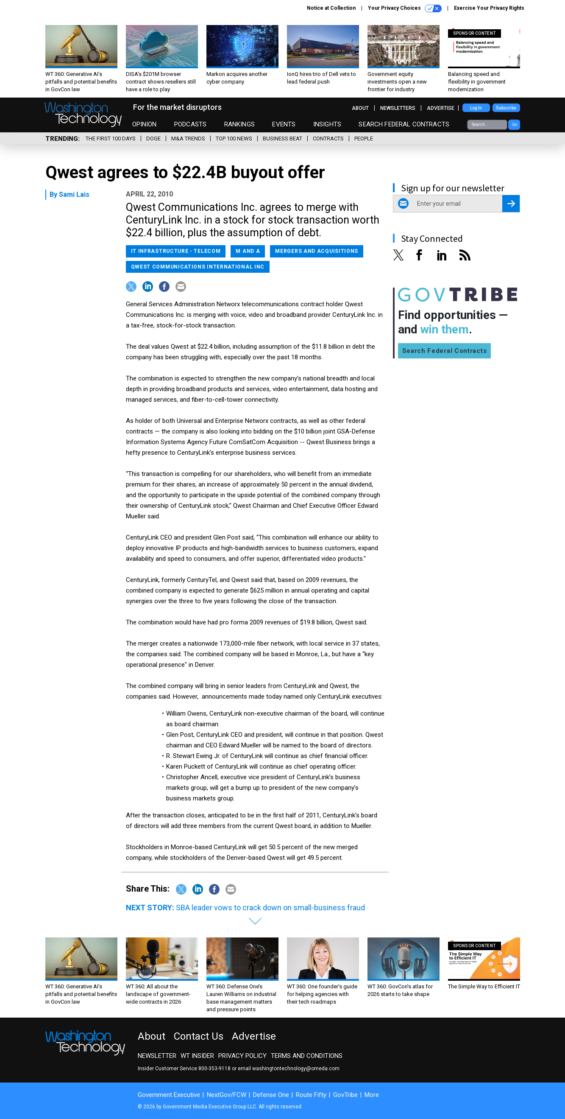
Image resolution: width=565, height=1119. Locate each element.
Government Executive (169, 1095)
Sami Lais (74, 194)
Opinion (144, 124)
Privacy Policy (242, 1056)
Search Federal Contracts (404, 124)
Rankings (239, 124)
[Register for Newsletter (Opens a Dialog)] (511, 203)
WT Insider (197, 1056)
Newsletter (157, 1056)
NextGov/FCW (226, 1095)
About (360, 108)
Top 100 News (234, 138)
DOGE (153, 138)
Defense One (271, 1095)
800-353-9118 (214, 1068)
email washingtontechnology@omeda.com (289, 1068)
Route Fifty (311, 1095)
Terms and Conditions (306, 1056)
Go (514, 124)
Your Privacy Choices (405, 8)
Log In (476, 108)
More (372, 1095)
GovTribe (345, 1095)
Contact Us (198, 1036)
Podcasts (190, 124)
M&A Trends (188, 138)
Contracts (328, 138)
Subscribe (506, 108)
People (363, 138)
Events (283, 124)
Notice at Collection (331, 8)
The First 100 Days (111, 138)
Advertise (440, 108)
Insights (327, 124)
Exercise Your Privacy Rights (489, 8)
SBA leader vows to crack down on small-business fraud (270, 907)
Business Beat (282, 138)
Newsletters (397, 108)
